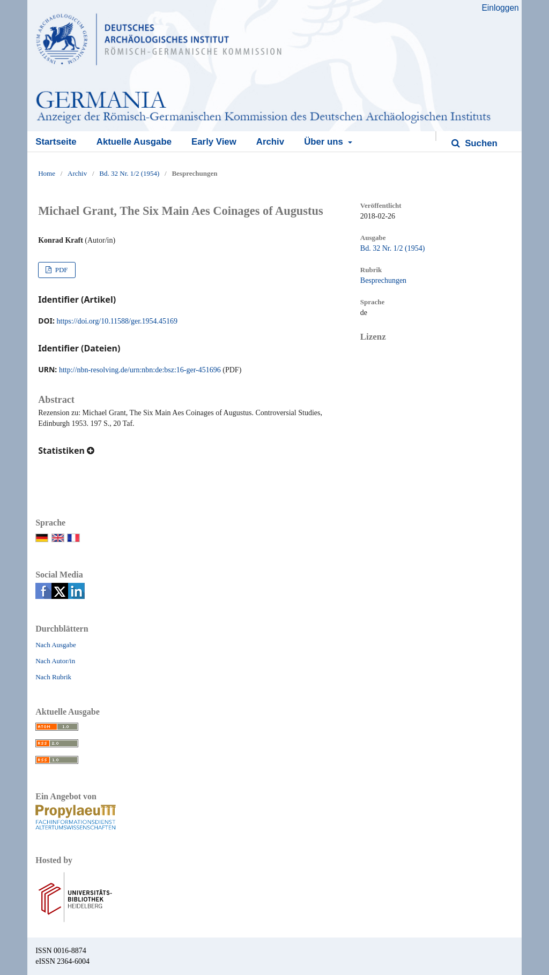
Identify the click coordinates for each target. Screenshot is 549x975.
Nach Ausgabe (55, 645)
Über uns (324, 142)
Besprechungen (383, 280)
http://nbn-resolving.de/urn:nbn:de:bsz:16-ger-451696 (140, 370)
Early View (213, 142)
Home (46, 173)
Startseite (55, 142)
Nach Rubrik (53, 677)
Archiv (270, 142)
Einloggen (499, 7)
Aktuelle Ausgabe (134, 142)
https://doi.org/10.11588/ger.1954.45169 (117, 321)
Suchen (480, 143)
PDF (60, 270)
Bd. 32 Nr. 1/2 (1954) (129, 173)
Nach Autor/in (55, 661)
